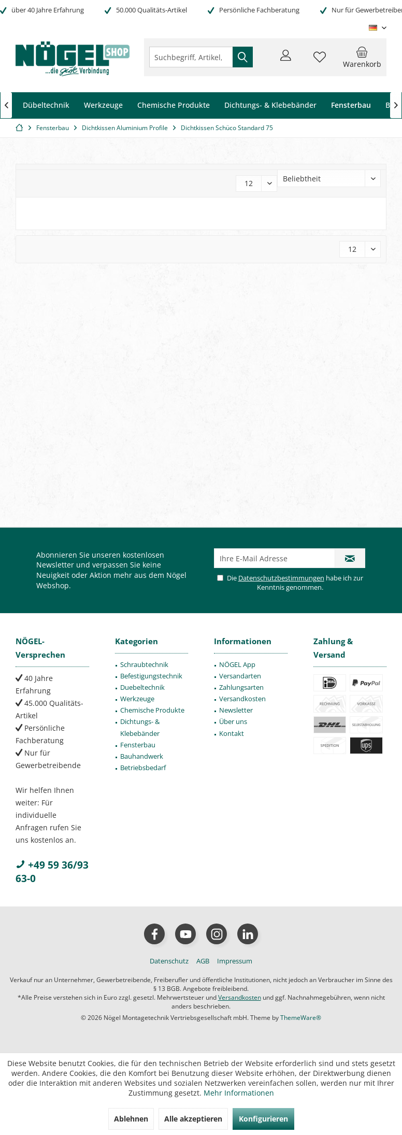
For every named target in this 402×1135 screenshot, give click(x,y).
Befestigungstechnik (151, 675)
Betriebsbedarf (143, 767)
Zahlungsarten (241, 687)
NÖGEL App (237, 664)
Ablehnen (131, 1119)
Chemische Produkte (152, 710)
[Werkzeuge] (103, 105)
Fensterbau (137, 744)
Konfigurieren (263, 1119)
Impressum (234, 961)
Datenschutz (169, 961)
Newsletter (236, 710)
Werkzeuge (137, 698)
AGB (202, 961)
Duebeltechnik (142, 687)
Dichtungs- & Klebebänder (140, 727)
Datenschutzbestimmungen (281, 578)
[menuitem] (362, 57)
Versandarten (240, 675)
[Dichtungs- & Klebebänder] (270, 105)
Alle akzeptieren (193, 1119)
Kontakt (231, 733)
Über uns (233, 721)
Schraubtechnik (144, 664)
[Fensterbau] (351, 105)
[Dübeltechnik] (46, 105)
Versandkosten (242, 698)
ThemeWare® (300, 1017)
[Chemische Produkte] (173, 105)
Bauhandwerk (141, 756)
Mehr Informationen (239, 1093)
